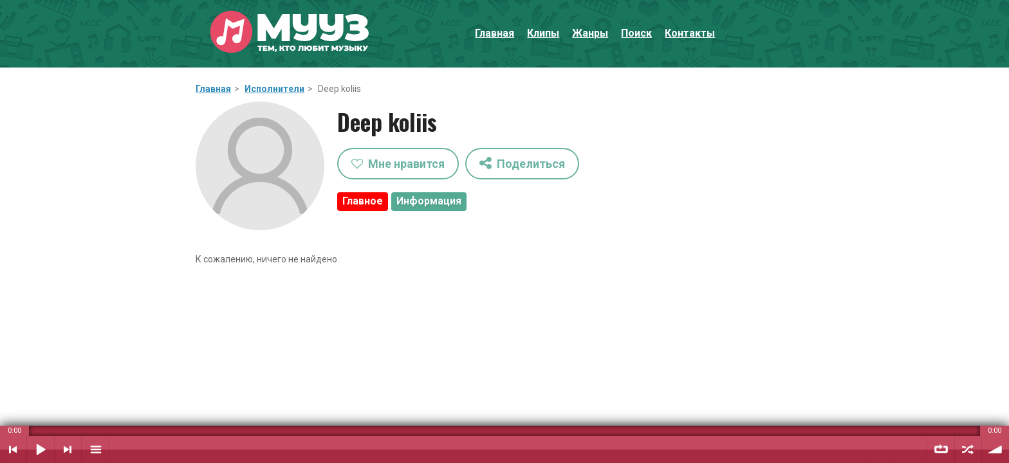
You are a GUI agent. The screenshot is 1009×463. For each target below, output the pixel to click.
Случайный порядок (968, 449)
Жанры (590, 33)
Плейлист (95, 449)
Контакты (690, 33)
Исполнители (274, 89)
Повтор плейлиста (940, 449)
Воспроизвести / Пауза (40, 449)
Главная (494, 33)
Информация (428, 201)
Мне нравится (398, 163)
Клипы (543, 33)
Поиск (636, 33)
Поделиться (522, 163)
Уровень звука (995, 449)
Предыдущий (13, 449)
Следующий (68, 449)
